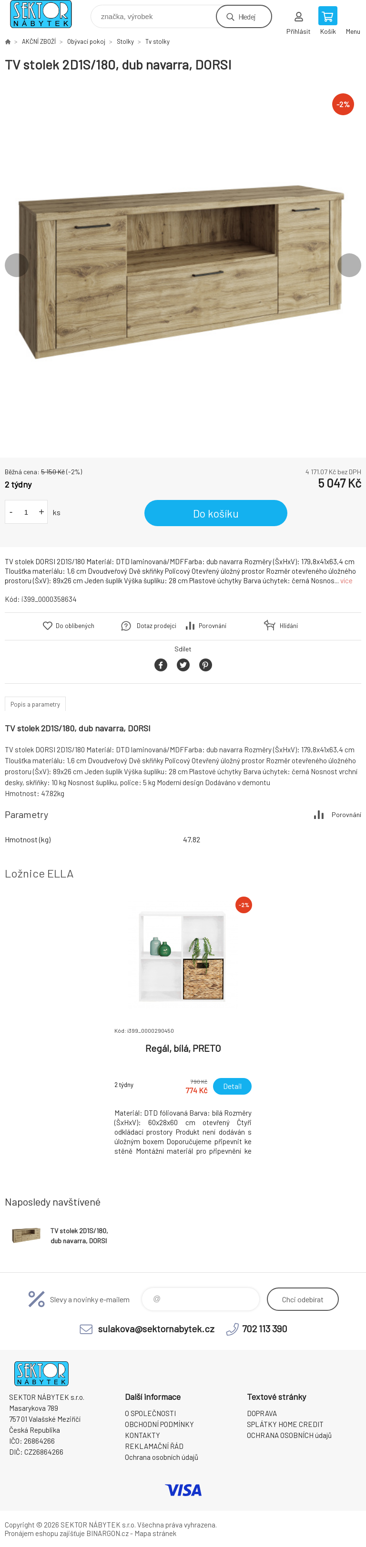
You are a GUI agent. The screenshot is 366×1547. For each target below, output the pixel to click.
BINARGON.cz (107, 1533)
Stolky (125, 41)
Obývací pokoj (86, 41)
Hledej (246, 16)
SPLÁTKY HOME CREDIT (285, 1424)
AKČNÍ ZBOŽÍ (39, 41)
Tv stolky (157, 41)
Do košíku (216, 513)
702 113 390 (264, 1328)
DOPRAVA (262, 1413)
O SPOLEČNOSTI (150, 1413)
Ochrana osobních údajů (161, 1457)
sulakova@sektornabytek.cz (156, 1328)
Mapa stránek (155, 1533)
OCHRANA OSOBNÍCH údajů (289, 1435)
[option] (183, 265)
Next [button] (349, 265)
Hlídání (289, 625)
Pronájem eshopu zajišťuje (45, 1533)
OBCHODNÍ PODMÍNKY (159, 1424)
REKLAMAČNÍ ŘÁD (154, 1446)
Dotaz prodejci (156, 625)
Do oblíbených (75, 625)
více (346, 580)
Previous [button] (17, 265)
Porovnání (212, 625)
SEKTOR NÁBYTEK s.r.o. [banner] (47, 14)
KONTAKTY (142, 1435)
